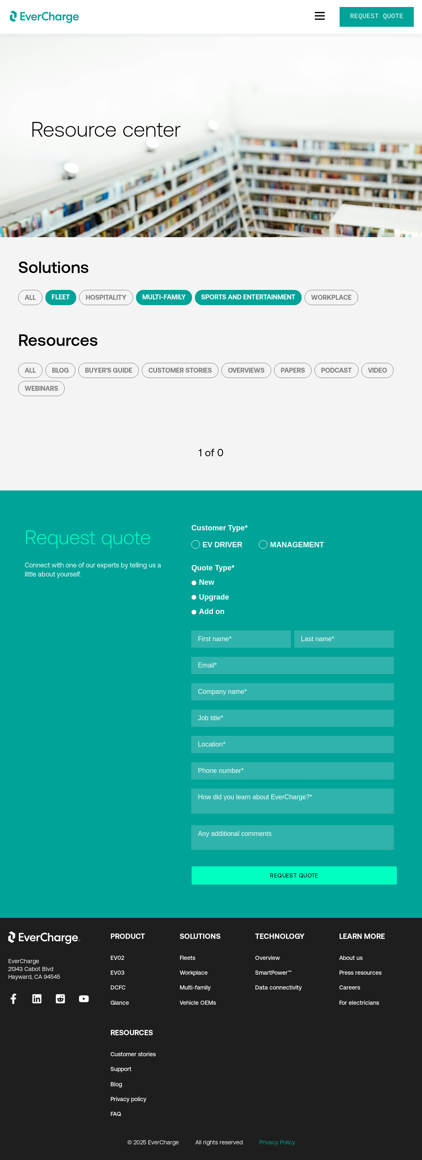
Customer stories (133, 1054)
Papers (293, 370)
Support (120, 1069)
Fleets (187, 958)
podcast (336, 370)
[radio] (216, 546)
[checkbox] (292, 546)
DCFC (118, 987)
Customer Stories (180, 370)
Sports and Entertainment (248, 297)
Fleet (61, 297)
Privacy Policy (277, 1142)
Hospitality (106, 297)
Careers (349, 987)
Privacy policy (128, 1099)
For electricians (359, 1002)
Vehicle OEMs (198, 1002)
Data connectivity (278, 987)
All (30, 297)
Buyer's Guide (108, 370)
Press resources (360, 972)
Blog (60, 370)
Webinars (41, 388)
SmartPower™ (273, 972)
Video (377, 370)
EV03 (117, 972)
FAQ (115, 1114)
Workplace (331, 297)
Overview (267, 958)
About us (351, 958)
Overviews (246, 370)
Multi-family (195, 987)
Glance (119, 1002)
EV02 (117, 958)
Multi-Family (164, 297)
